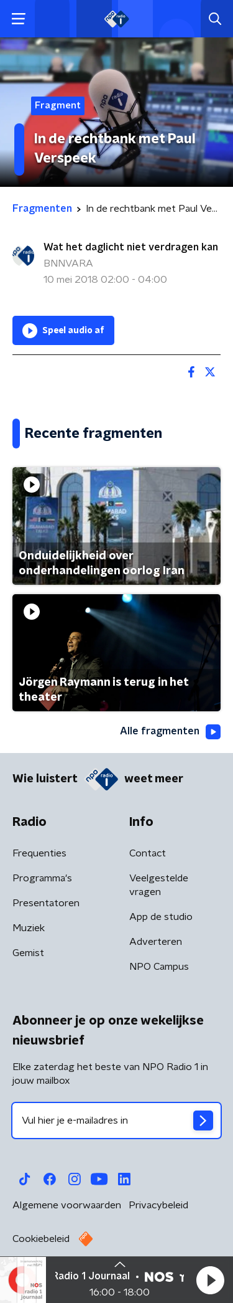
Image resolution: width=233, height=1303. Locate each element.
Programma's (42, 878)
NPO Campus (159, 967)
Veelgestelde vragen (158, 885)
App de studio (161, 917)
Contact (147, 853)
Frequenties (39, 853)
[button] (210, 1280)
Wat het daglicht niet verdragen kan (130, 247)
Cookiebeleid (41, 1239)
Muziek (28, 928)
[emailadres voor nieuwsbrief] (116, 1120)
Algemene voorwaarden (66, 1205)
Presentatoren (46, 903)
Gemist (28, 953)
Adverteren (155, 942)
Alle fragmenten (170, 731)
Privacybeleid (158, 1205)
